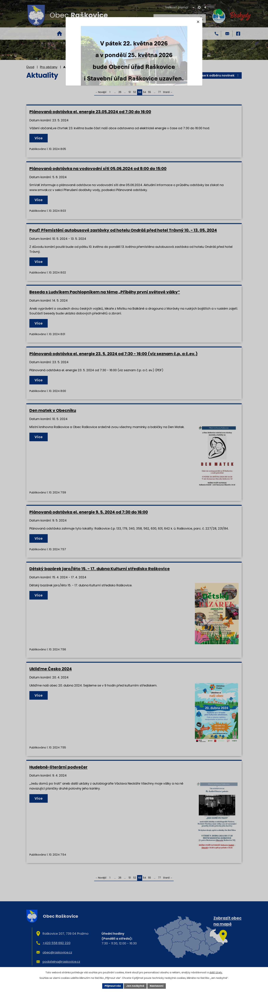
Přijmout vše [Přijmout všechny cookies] (113, 986)
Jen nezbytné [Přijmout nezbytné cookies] (135, 986)
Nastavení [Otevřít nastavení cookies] (156, 986)
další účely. (216, 972)
